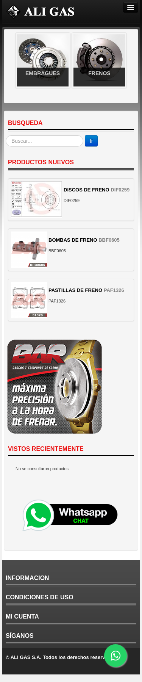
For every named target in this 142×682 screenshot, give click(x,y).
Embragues (42, 73)
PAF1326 (114, 290)
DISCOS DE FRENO (86, 190)
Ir (91, 141)
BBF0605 (109, 240)
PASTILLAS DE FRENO (75, 290)
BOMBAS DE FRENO (72, 240)
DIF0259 (120, 190)
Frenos (99, 73)
